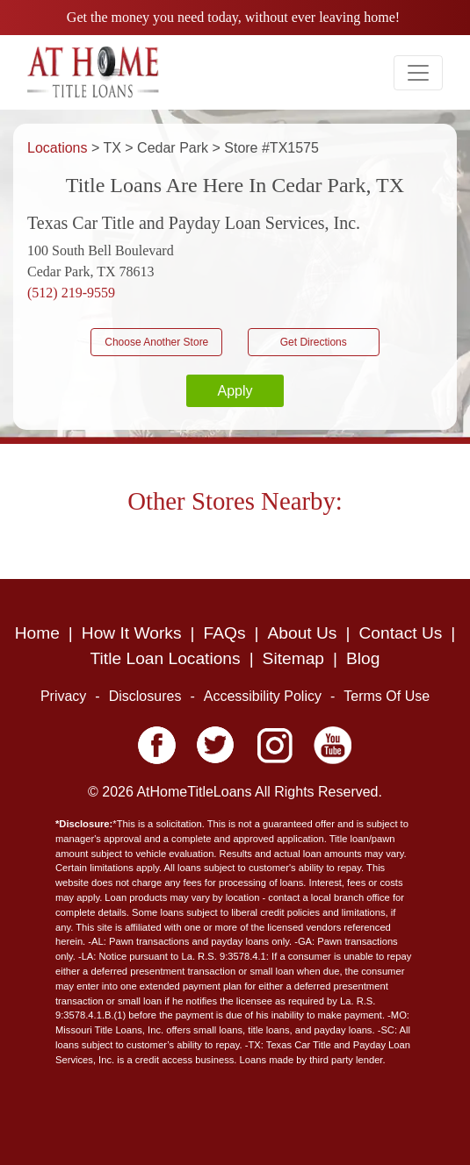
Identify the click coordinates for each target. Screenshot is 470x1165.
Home (37, 633)
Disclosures (145, 696)
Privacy (63, 696)
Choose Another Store (156, 342)
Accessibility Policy (263, 696)
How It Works (132, 633)
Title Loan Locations (165, 658)
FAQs (225, 633)
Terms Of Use (386, 696)
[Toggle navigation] (418, 72)
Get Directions (313, 342)
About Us (302, 633)
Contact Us (400, 633)
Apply (234, 390)
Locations (59, 147)
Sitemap (293, 658)
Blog (363, 658)
